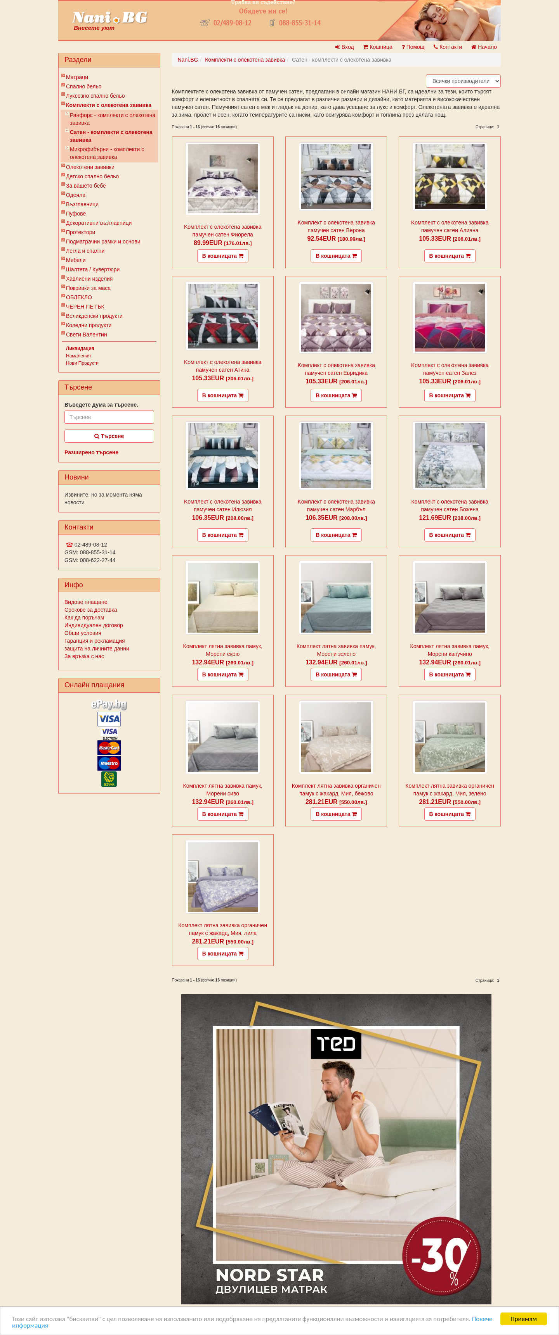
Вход (344, 47)
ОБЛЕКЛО (79, 297)
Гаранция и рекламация (94, 641)
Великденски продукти (94, 316)
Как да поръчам (84, 617)
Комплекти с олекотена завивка (108, 105)
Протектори (80, 232)
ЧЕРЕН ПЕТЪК (85, 307)
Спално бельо (84, 86)
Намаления (78, 356)
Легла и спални (85, 251)
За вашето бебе (86, 186)
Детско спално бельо (92, 176)
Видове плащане (85, 602)
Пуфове (76, 213)
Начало (484, 47)
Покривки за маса (88, 288)
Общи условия (82, 633)
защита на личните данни (96, 648)
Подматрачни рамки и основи (103, 241)
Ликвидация (80, 348)
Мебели (76, 260)
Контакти (448, 47)
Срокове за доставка (90, 610)
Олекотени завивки (90, 167)
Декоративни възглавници (99, 223)
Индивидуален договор (93, 625)
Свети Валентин (86, 334)
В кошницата (222, 256)
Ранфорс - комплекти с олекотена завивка (112, 119)
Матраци (77, 77)
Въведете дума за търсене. (101, 405)
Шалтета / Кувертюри (93, 269)
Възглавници (82, 204)
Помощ (413, 47)
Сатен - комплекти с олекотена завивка (111, 136)
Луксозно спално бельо (95, 96)
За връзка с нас (84, 656)
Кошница (377, 47)
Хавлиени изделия (89, 279)
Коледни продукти (88, 325)
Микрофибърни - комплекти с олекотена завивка (107, 153)
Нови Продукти (82, 363)
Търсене (109, 436)
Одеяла (75, 195)
